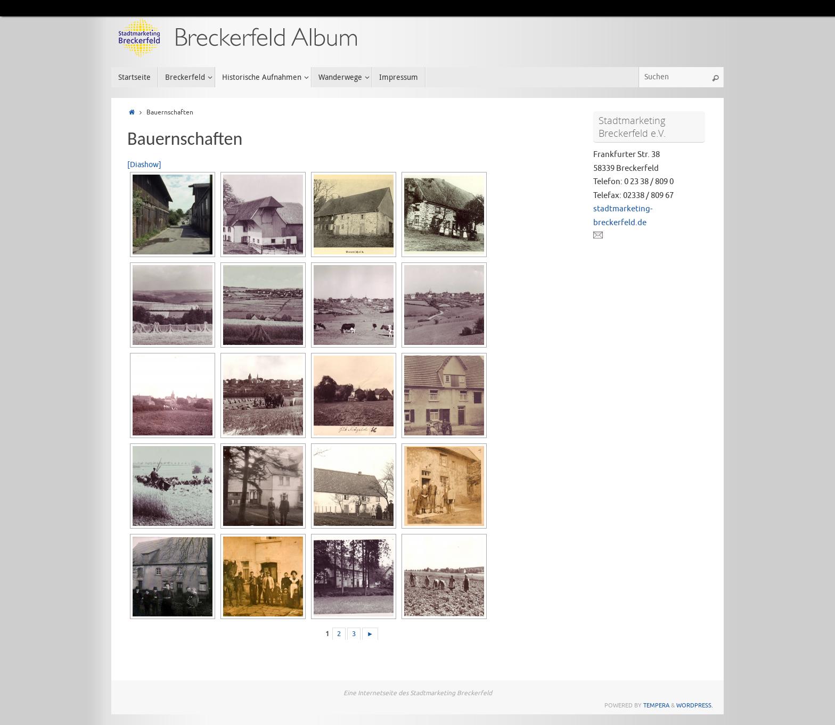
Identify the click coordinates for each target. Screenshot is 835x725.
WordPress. (694, 705)
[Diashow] (144, 164)
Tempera (656, 705)
